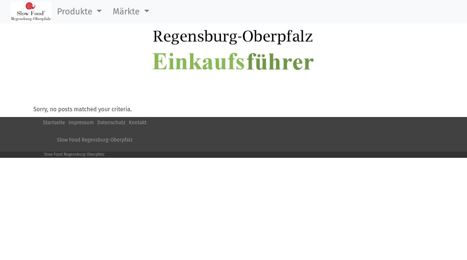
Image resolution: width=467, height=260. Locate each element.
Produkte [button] (75, 11)
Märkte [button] (127, 11)
